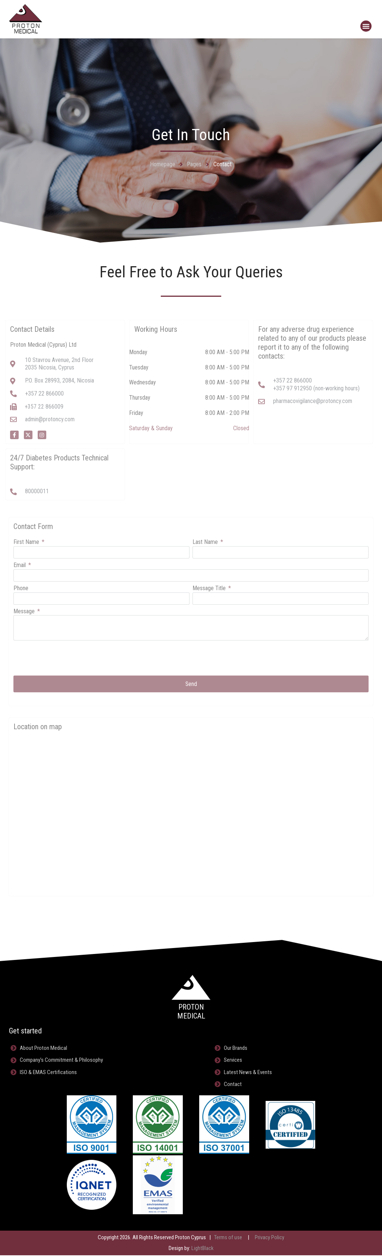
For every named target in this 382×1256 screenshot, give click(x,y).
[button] (366, 26)
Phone (20, 588)
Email (20, 565)
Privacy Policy (269, 1238)
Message (24, 611)
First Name (27, 542)
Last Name (205, 542)
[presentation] (70, 658)
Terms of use (228, 1238)
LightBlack (202, 1249)
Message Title (209, 588)
